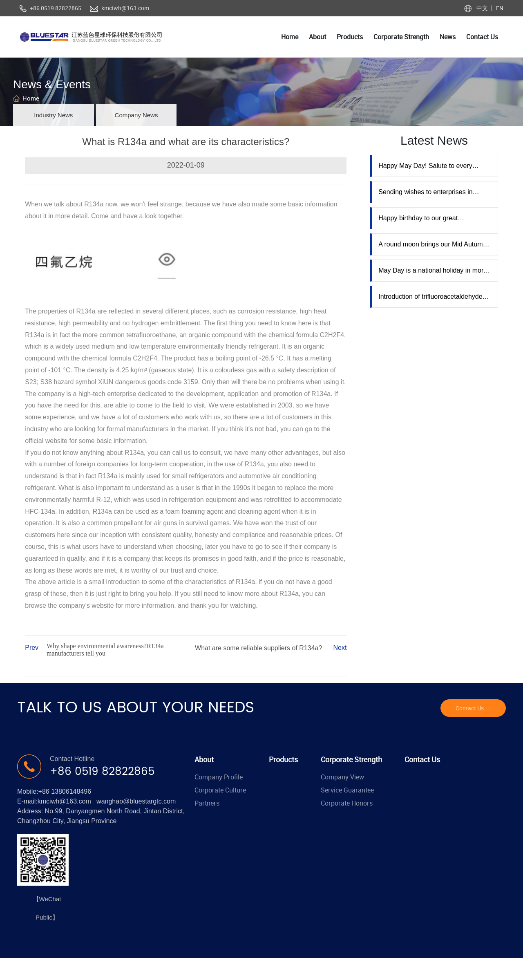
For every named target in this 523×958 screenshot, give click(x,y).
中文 (482, 8)
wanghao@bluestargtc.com (136, 801)
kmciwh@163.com (125, 8)
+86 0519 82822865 (55, 8)
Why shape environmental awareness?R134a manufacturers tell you (105, 649)
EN (499, 8)
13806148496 (71, 791)
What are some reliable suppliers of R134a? (258, 648)
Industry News (53, 115)
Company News (136, 115)
